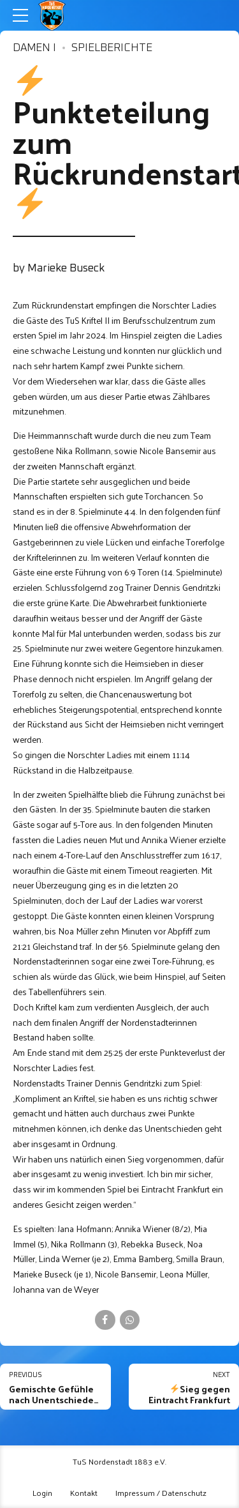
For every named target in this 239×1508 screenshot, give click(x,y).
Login (42, 1492)
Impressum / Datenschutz (160, 1492)
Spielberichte (111, 48)
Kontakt (84, 1492)
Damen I (34, 48)
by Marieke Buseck (59, 268)
